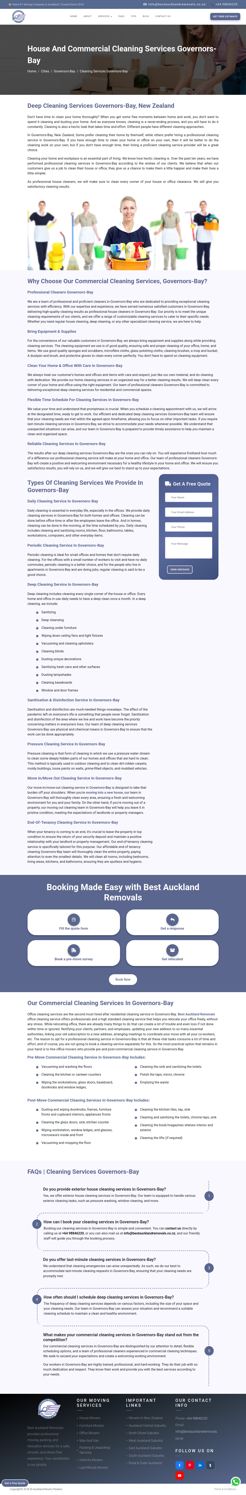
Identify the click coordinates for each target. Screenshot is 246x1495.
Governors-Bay (64, 71)
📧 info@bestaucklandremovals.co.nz (174, 4)
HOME (73, 16)
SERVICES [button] (104, 16)
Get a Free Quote (17, 1483)
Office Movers (89, 1433)
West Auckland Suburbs (146, 1441)
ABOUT (87, 16)
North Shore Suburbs (144, 1433)
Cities (45, 71)
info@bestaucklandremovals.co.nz (149, 1233)
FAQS (121, 16)
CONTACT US (163, 16)
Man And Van (89, 1441)
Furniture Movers (92, 1426)
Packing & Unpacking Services (95, 1450)
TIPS (133, 16)
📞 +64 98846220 (224, 4)
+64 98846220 (73, 1233)
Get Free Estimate (225, 16)
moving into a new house (104, 792)
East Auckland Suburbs (145, 1448)
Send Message (179, 569)
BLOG (146, 16)
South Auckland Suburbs (146, 1456)
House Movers (90, 1418)
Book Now (123, 979)
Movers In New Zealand (146, 1418)
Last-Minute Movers (94, 1467)
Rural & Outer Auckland (145, 1463)
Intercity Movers (91, 1460)
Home (32, 71)
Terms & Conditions (225, 1489)
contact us (173, 1228)
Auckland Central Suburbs (147, 1426)
